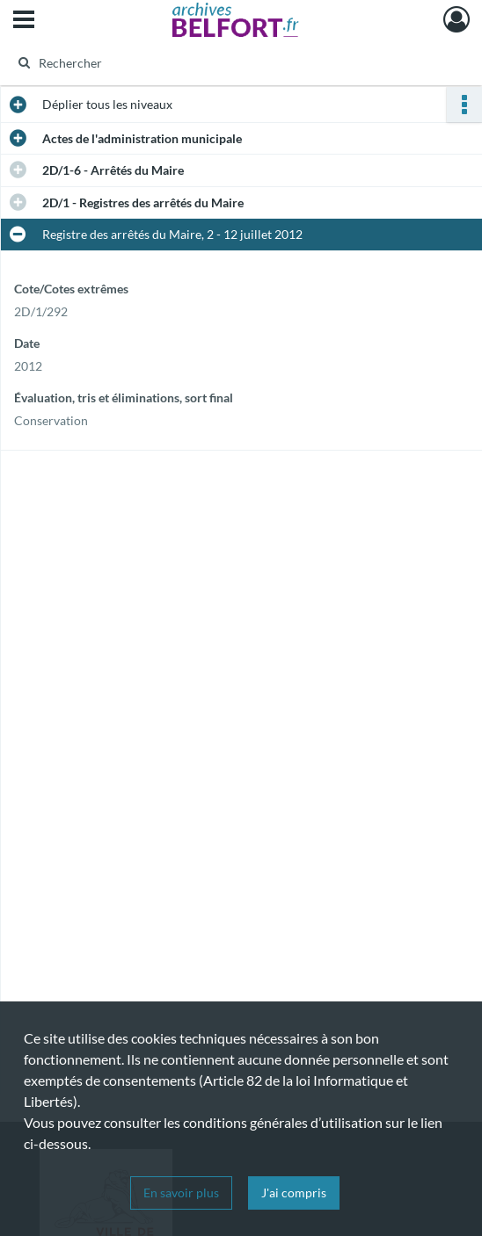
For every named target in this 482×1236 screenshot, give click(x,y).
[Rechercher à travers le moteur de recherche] (228, 62)
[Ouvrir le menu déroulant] (23, 21)
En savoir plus (181, 1192)
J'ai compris (293, 1192)
